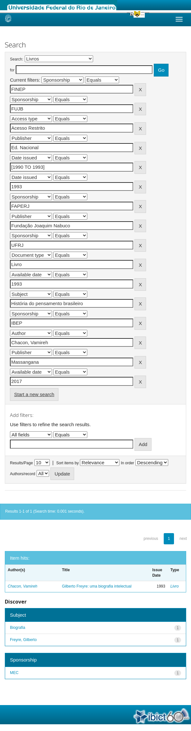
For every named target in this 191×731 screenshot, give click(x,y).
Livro (174, 586)
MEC (14, 672)
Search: (16, 59)
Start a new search (34, 394)
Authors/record (22, 474)
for (12, 70)
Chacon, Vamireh (22, 586)
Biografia (17, 627)
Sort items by (67, 463)
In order (127, 463)
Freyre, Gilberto (23, 640)
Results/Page (21, 463)
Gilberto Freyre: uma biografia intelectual (97, 586)
